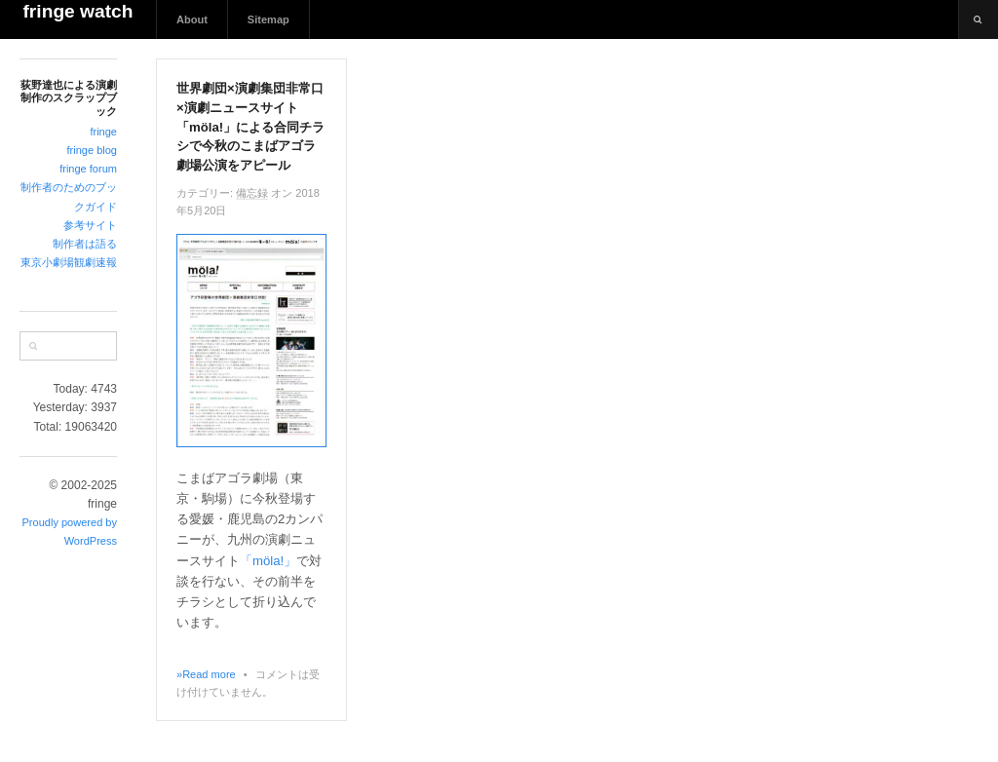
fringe (103, 131)
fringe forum (88, 168)
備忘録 (252, 193)
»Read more (206, 674)
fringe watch (77, 11)
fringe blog (91, 150)
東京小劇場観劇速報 (68, 262)
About (192, 19)
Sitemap (268, 19)
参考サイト (90, 225)
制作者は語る (85, 243)
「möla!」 (268, 560)
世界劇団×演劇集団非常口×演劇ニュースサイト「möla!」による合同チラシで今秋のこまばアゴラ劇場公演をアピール (250, 126)
